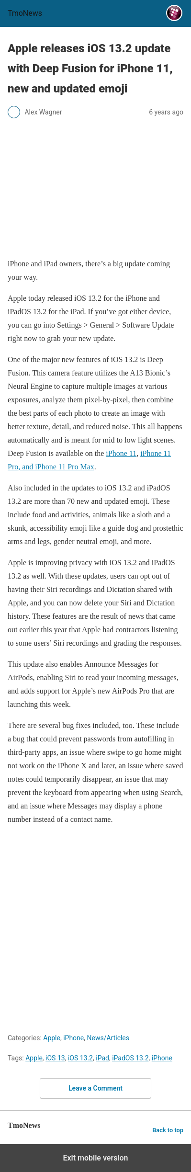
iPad (102, 1058)
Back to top (167, 1130)
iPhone (73, 1038)
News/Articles (108, 1038)
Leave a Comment (95, 1088)
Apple (51, 1038)
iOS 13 (55, 1058)
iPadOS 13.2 (130, 1058)
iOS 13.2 (80, 1058)
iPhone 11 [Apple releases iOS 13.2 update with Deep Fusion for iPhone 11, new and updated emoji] (121, 453)
